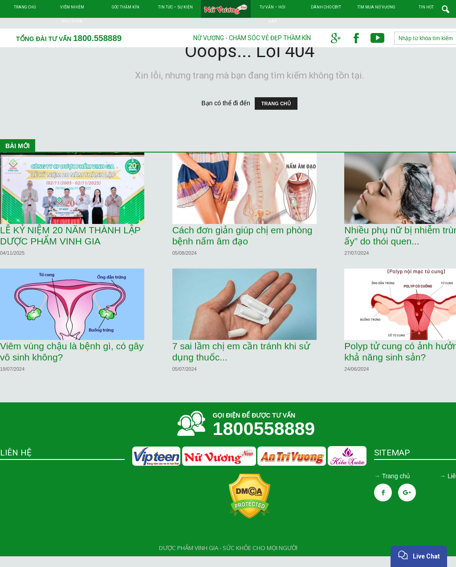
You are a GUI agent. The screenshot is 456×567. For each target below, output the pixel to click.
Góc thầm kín (125, 7)
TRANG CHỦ (276, 114)
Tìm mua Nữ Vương (376, 7)
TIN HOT (426, 7)
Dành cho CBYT (326, 7)
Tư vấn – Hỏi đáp (272, 14)
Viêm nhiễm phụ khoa (72, 14)
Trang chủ (25, 7)
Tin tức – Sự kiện (175, 7)
